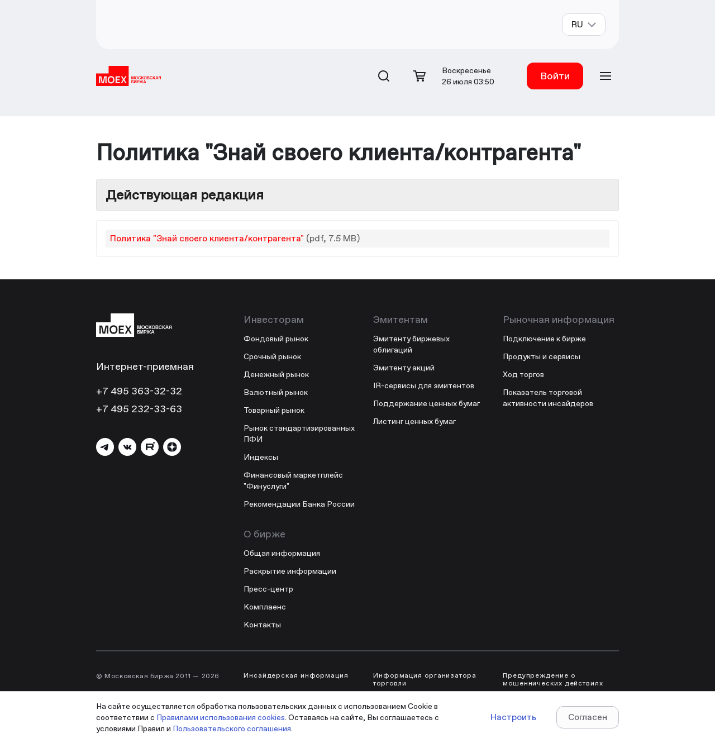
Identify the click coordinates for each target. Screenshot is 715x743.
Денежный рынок (276, 374)
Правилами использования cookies (220, 717)
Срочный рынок (272, 356)
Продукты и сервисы (541, 356)
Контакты (262, 625)
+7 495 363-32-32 (139, 390)
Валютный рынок (276, 392)
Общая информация (282, 553)
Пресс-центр (268, 589)
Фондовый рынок (276, 339)
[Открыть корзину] (419, 76)
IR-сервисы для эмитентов (423, 385)
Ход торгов (523, 374)
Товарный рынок (274, 410)
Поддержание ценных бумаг (426, 403)
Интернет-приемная (145, 366)
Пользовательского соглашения (232, 728)
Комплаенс (265, 607)
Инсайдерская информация (296, 675)
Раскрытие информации (290, 571)
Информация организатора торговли (424, 679)
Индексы (261, 457)
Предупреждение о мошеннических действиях (553, 679)
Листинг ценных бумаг (414, 421)
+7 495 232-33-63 (139, 408)
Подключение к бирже (544, 339)
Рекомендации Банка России (299, 504)
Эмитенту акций (404, 368)
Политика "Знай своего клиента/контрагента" (207, 238)
